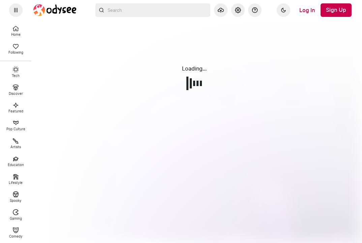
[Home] (55, 10)
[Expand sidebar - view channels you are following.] (16, 10)
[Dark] (283, 10)
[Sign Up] (336, 10)
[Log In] (307, 10)
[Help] (255, 10)
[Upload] (221, 10)
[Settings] (238, 10)
